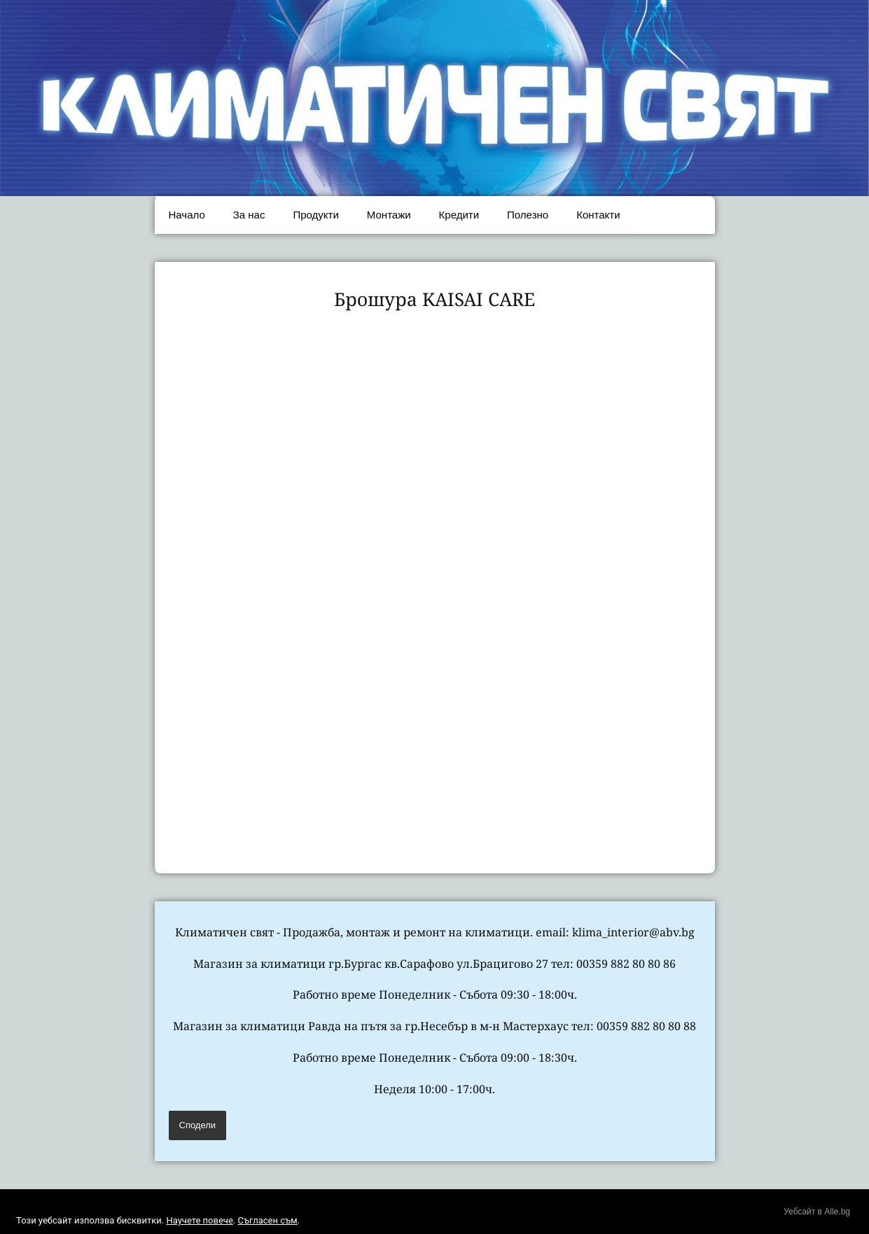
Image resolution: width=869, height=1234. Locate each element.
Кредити (459, 215)
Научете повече (199, 1220)
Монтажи (389, 215)
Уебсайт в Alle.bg (817, 1211)
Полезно (527, 215)
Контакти (598, 215)
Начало (187, 215)
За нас (249, 215)
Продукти (315, 215)
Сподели (197, 1125)
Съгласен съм (267, 1220)
